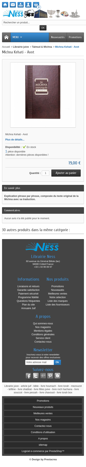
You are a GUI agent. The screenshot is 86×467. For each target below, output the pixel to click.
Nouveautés (58, 37)
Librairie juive (21, 46)
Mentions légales (43, 330)
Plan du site (28, 304)
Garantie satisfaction (28, 290)
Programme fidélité (28, 297)
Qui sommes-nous (43, 323)
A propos (43, 438)
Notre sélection (58, 297)
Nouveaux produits (43, 407)
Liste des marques (58, 301)
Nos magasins (43, 327)
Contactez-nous (43, 341)
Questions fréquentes (28, 301)
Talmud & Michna (42, 46)
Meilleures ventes (57, 293)
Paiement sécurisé (28, 293)
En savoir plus (12, 188)
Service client (43, 338)
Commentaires (12, 210)
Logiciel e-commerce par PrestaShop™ (43, 451)
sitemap (43, 444)
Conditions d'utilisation (43, 432)
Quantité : (35, 173)
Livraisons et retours (28, 286)
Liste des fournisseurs (57, 304)
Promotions (75, 37)
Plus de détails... (14, 139)
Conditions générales (43, 334)
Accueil (6, 46)
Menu (17, 37)
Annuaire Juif (28, 308)
